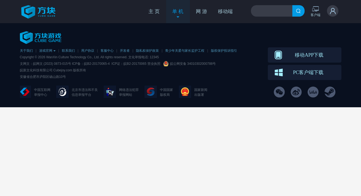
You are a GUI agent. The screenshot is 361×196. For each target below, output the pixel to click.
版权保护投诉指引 (224, 51)
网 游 (201, 11)
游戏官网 (47, 51)
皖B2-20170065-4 (97, 64)
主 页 (154, 11)
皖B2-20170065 (135, 64)
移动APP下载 (309, 55)
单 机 (177, 14)
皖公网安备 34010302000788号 (193, 64)
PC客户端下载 (308, 72)
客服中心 (107, 51)
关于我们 (26, 51)
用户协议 (87, 51)
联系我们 (68, 51)
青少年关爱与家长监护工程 (184, 51)
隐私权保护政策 (147, 51)
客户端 (315, 11)
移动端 (225, 11)
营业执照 (153, 64)
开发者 (125, 51)
